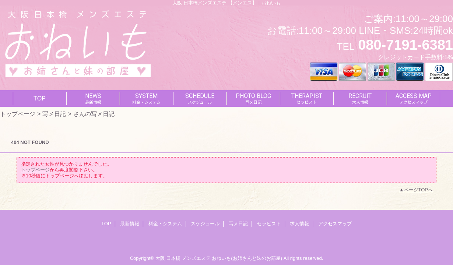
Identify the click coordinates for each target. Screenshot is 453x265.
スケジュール (205, 223)
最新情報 (129, 223)
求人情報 (299, 223)
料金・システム (165, 223)
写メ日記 (54, 113)
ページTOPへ (418, 189)
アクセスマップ (335, 223)
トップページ (17, 113)
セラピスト (269, 223)
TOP (40, 98)
